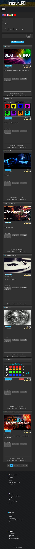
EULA (10, 521)
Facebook (12, 533)
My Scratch (8, 151)
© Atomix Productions (17, 547)
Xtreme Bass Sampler (11, 255)
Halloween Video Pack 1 (11, 412)
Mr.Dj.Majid (28, 117)
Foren (10, 502)
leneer (29, 169)
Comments (15, 95)
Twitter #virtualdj (14, 538)
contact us (11, 516)
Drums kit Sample (10, 203)
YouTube (11, 535)
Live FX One (8, 359)
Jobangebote (12, 518)
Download (11, 477)
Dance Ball (8, 307)
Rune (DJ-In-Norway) (26, 430)
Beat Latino (8, 46)
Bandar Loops (9, 98)
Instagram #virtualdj (14, 537)
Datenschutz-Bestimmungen (16, 519)
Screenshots (12, 484)
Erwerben (11, 479)
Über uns (11, 515)
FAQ (10, 499)
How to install (23, 95)
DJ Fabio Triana (27, 65)
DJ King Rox (28, 274)
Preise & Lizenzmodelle (14, 482)
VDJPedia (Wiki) (13, 501)
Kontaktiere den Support (15, 496)
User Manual (12, 497)
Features (11, 480)
